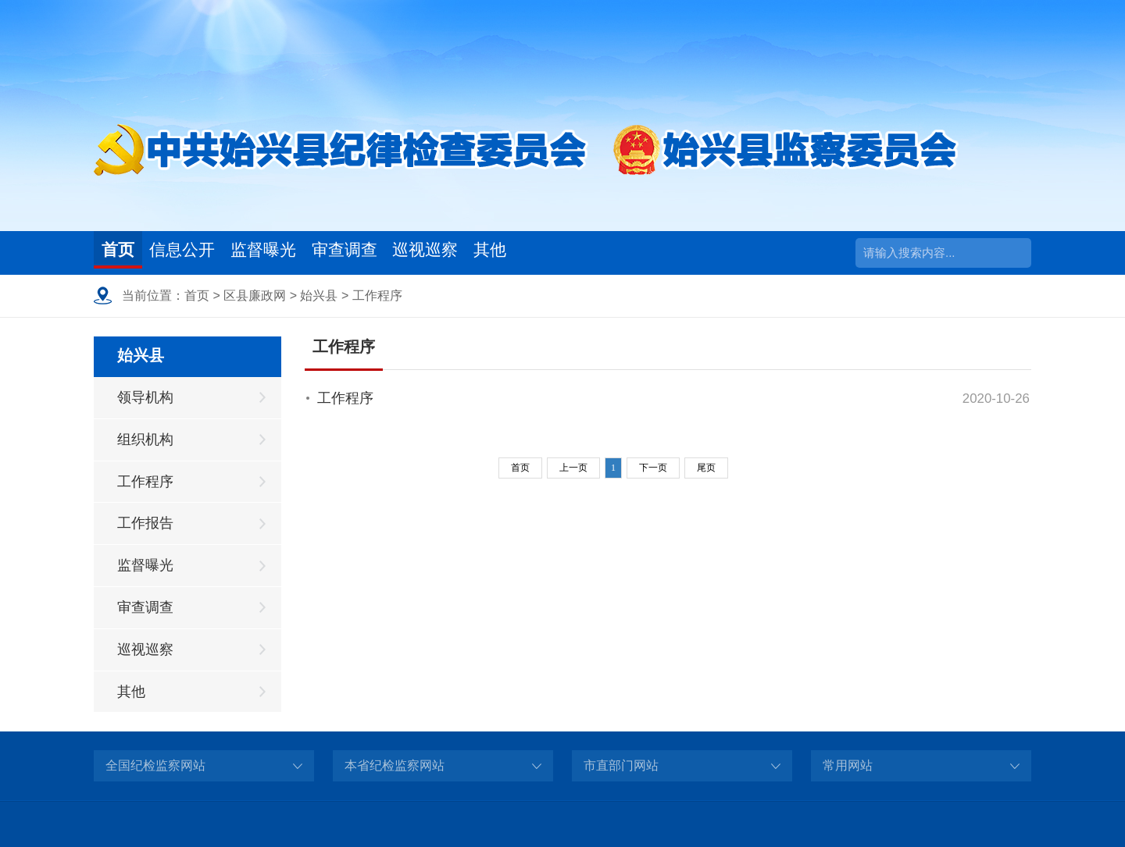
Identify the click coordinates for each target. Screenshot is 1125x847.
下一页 (653, 467)
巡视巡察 (499, 252)
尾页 (706, 467)
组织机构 (145, 439)
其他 (579, 252)
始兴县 (319, 295)
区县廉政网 (254, 295)
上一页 (573, 467)
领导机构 (145, 397)
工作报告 (145, 523)
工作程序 (377, 295)
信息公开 (203, 252)
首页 (124, 252)
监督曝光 (302, 252)
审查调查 (400, 252)
